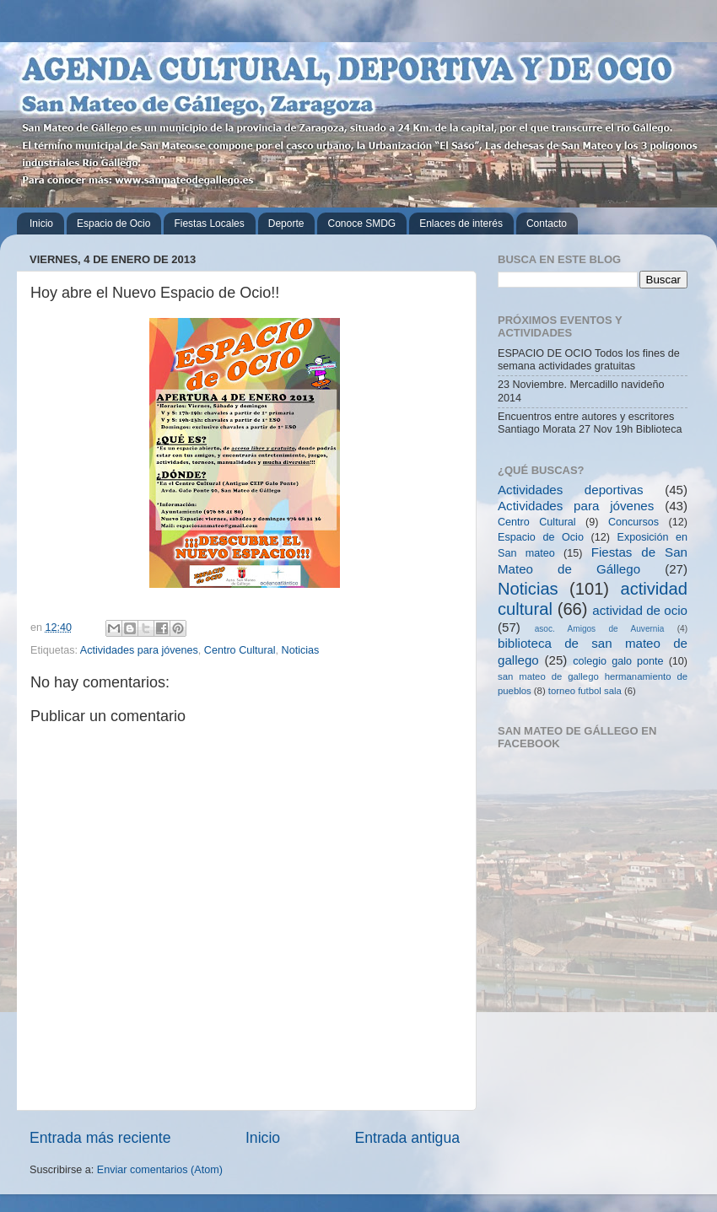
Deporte (286, 223)
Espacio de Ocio (113, 223)
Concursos (633, 522)
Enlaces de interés (461, 223)
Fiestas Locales (209, 223)
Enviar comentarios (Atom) (160, 1170)
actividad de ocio (639, 610)
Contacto (546, 223)
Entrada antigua (407, 1137)
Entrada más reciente (100, 1137)
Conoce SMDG (361, 223)
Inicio (41, 223)
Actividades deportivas (571, 489)
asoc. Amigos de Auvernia (600, 628)
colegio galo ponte (618, 661)
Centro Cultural (240, 650)
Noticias (301, 650)
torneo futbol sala (585, 691)
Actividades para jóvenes (139, 650)
